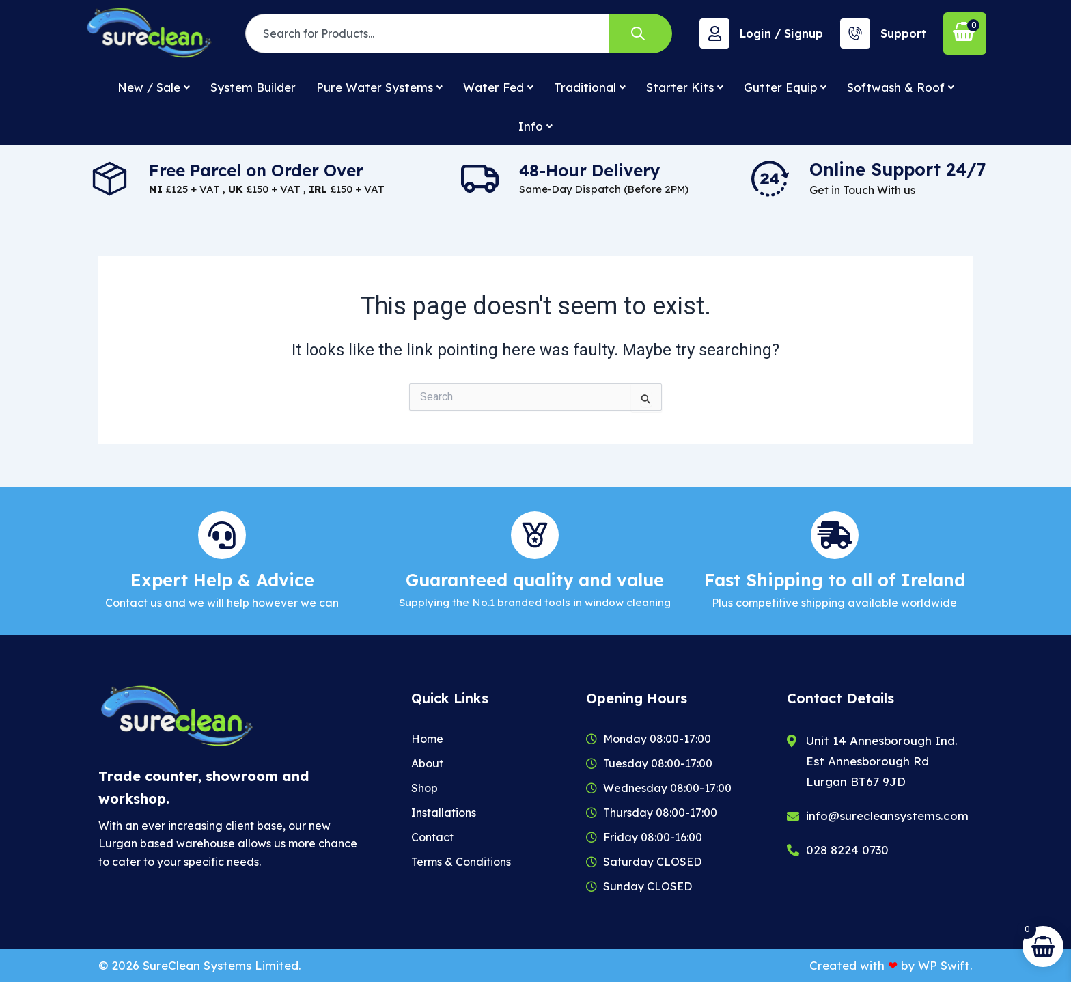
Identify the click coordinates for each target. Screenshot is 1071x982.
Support (903, 33)
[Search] (640, 33)
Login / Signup (781, 33)
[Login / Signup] (714, 33)
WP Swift (944, 965)
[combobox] (427, 33)
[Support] (855, 33)
